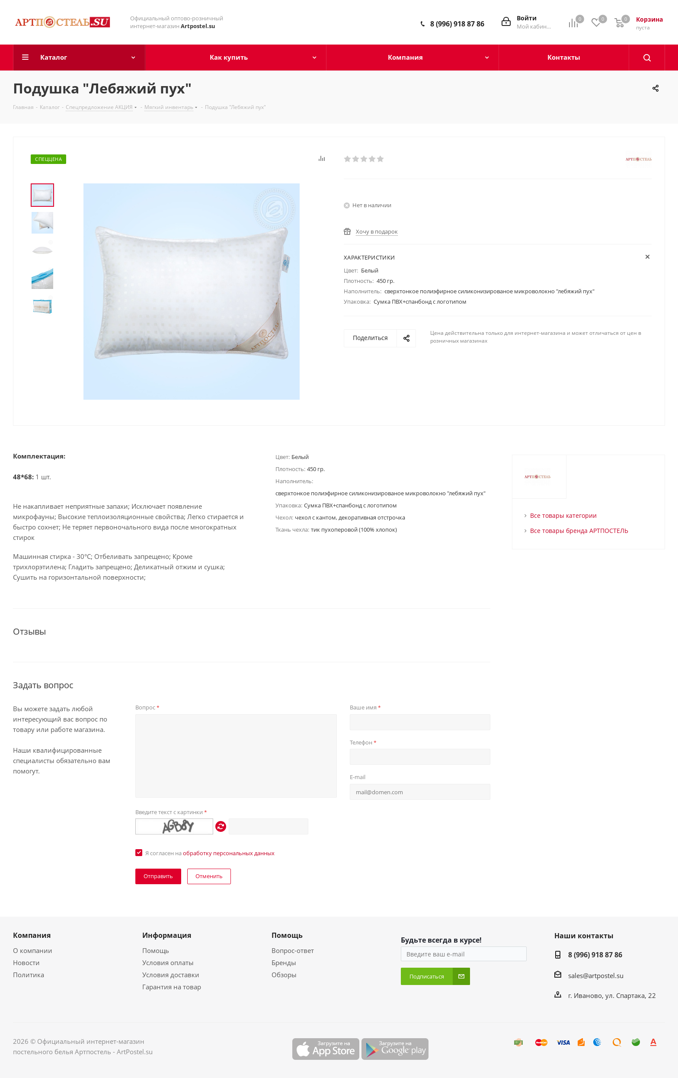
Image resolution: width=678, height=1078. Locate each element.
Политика (28, 974)
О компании (32, 950)
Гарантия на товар (171, 986)
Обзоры (284, 974)
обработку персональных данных (229, 853)
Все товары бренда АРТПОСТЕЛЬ (579, 530)
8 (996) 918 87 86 (457, 24)
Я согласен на (210, 853)
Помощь (155, 950)
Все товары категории (563, 515)
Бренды (284, 962)
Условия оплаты (168, 962)
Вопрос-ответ (293, 950)
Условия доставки (170, 974)
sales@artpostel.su (596, 975)
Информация (166, 935)
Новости (26, 962)
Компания (32, 935)
